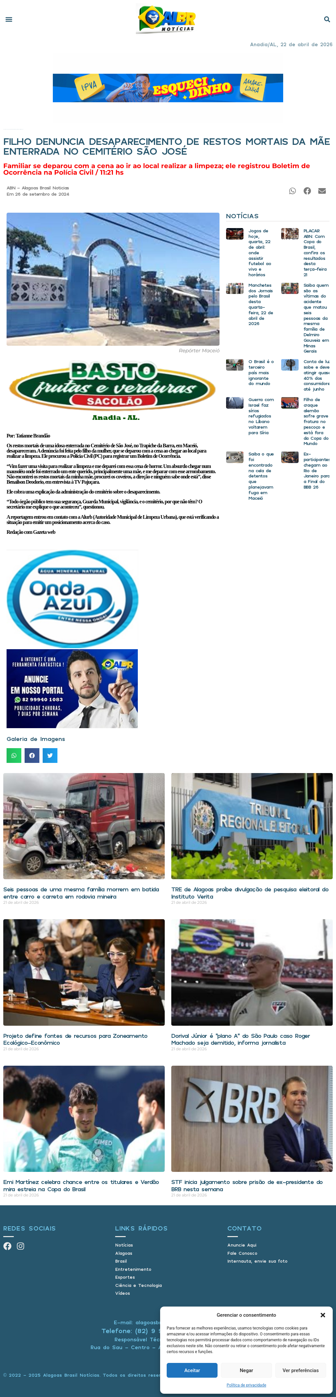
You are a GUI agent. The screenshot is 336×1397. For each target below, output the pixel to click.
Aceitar (192, 1370)
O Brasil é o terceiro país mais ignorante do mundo (261, 372)
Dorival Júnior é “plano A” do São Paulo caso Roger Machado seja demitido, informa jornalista (240, 1039)
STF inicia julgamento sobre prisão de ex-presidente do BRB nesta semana (247, 1185)
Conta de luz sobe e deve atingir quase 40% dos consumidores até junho (318, 375)
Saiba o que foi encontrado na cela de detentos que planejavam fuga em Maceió (261, 475)
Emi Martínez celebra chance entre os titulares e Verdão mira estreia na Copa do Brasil (81, 1185)
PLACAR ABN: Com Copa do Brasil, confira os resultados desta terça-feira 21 (315, 252)
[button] (323, 1315)
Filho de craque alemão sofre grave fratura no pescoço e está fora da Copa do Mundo (316, 421)
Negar (246, 1370)
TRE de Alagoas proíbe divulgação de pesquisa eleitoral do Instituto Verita (249, 892)
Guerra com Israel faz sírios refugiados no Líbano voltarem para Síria (260, 416)
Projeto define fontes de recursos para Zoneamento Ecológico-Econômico (75, 1039)
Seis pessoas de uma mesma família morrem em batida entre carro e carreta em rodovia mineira (81, 892)
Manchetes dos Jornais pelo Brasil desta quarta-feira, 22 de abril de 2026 (260, 304)
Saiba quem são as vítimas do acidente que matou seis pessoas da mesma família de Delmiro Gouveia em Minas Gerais (316, 318)
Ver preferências (301, 1370)
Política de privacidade (246, 1385)
